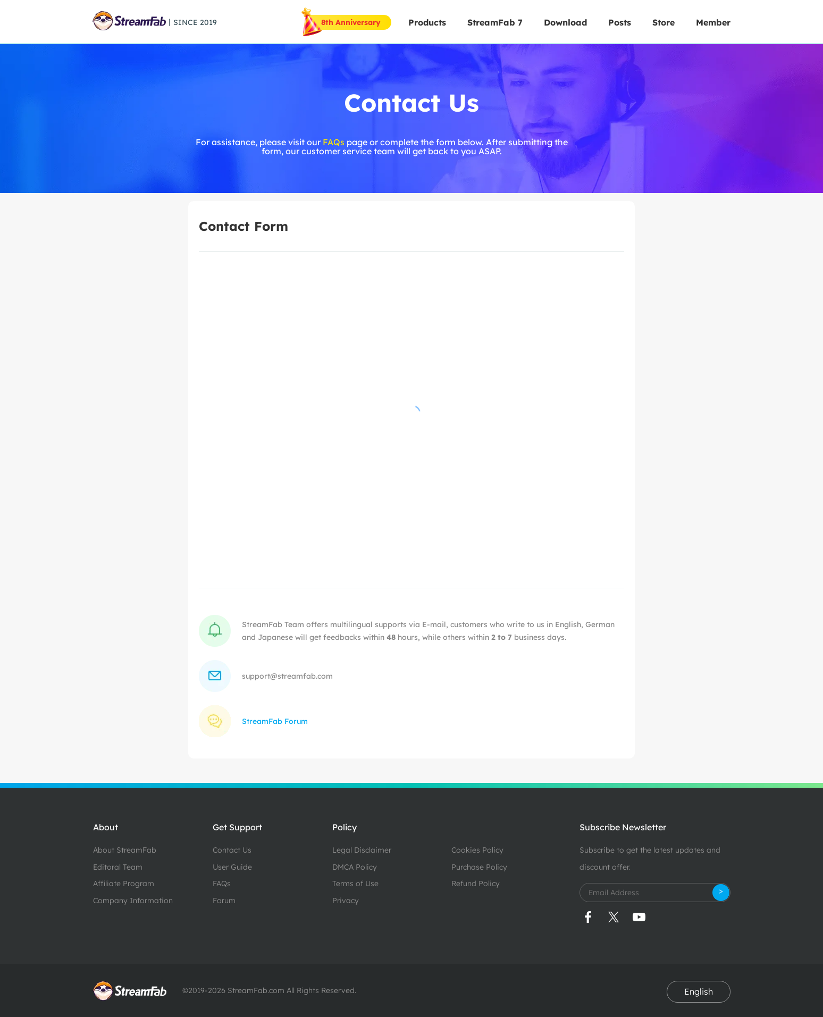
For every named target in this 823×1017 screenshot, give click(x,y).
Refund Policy (475, 883)
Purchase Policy (479, 867)
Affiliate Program (123, 883)
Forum (224, 900)
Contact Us (232, 850)
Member (713, 22)
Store (663, 22)
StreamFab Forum (275, 721)
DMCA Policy (354, 867)
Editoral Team (117, 867)
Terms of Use (355, 883)
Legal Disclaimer (361, 850)
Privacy (345, 900)
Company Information (133, 900)
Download (565, 22)
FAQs (335, 142)
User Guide (232, 867)
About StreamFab (124, 850)
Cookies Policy (477, 850)
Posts (619, 22)
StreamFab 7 (495, 22)
